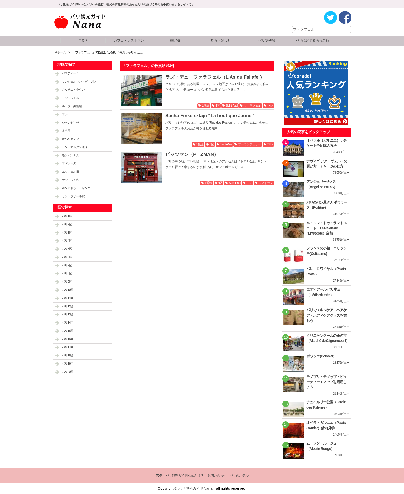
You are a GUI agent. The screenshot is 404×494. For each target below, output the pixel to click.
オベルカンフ (70, 139)
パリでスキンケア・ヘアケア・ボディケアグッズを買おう (326, 315)
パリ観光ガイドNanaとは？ (185, 476)
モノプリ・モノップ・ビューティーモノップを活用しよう (326, 382)
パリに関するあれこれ (312, 40)
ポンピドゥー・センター (77, 188)
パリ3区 (67, 233)
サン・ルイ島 (70, 180)
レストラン (266, 183)
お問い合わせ (216, 476)
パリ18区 (67, 355)
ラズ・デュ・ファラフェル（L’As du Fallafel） (214, 77)
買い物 (175, 40)
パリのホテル (239, 476)
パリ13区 (67, 314)
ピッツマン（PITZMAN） (191, 154)
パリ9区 (67, 281)
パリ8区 (67, 273)
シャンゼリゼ (70, 122)
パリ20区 (67, 372)
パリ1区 (67, 216)
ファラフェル (252, 105)
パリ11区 (67, 298)
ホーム (60, 52)
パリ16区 (67, 339)
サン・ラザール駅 (73, 196)
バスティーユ (70, 73)
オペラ (66, 130)
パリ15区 (67, 331)
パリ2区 (67, 224)
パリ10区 (67, 290)
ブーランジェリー (249, 144)
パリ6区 (67, 257)
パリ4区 (67, 240)
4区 (217, 105)
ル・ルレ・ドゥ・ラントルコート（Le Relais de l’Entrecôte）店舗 (326, 228)
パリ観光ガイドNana (195, 488)
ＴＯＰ (83, 40)
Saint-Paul (232, 105)
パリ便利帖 (266, 40)
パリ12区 (67, 306)
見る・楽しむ (221, 40)
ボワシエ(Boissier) (320, 356)
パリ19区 (67, 363)
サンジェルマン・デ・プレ (79, 81)
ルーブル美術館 (72, 106)
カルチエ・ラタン (73, 89)
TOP (159, 476)
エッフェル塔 (70, 171)
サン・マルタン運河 (74, 147)
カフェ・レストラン (129, 40)
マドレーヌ (69, 163)
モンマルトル (70, 98)
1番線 (205, 105)
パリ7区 (67, 265)
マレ (270, 105)
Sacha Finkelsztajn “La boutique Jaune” (209, 115)
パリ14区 (67, 322)
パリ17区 (67, 347)
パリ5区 (67, 249)
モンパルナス (70, 155)
